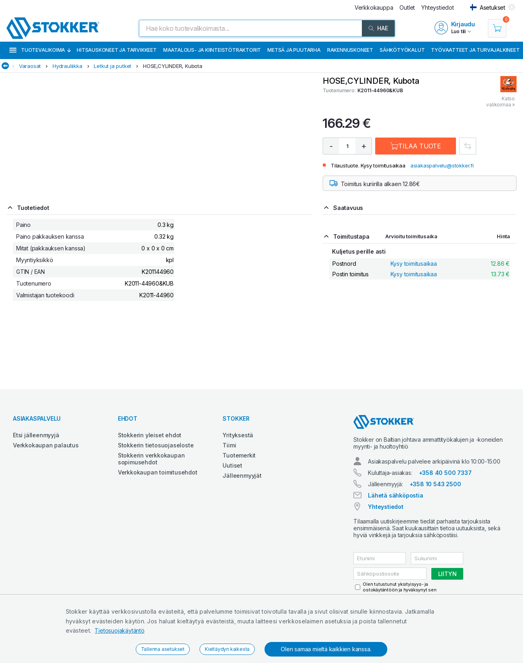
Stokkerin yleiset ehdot (149, 435)
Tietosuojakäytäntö (119, 630)
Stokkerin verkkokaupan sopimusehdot (151, 459)
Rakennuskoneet (350, 50)
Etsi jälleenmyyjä (36, 435)
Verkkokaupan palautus (46, 445)
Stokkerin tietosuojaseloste (156, 445)
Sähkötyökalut (402, 50)
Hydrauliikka (67, 66)
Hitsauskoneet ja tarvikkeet (117, 50)
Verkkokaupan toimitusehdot (157, 472)
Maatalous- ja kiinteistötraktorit (212, 50)
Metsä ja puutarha (294, 50)
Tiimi (229, 445)
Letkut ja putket (112, 66)
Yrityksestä (238, 435)
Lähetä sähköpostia (395, 495)
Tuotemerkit (239, 455)
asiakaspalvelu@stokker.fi (442, 165)
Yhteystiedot (385, 506)
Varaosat (30, 66)
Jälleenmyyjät (242, 475)
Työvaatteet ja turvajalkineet (475, 50)
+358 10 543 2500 (435, 484)
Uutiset (232, 465)
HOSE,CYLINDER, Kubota (172, 66)
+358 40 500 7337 (445, 472)
